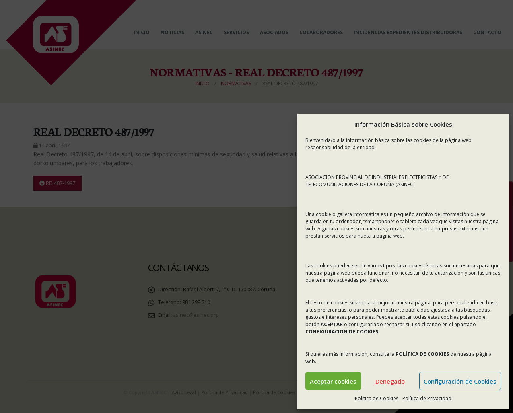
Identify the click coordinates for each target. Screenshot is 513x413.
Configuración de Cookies (460, 381)
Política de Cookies (376, 398)
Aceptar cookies (333, 381)
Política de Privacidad (426, 398)
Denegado (390, 381)
